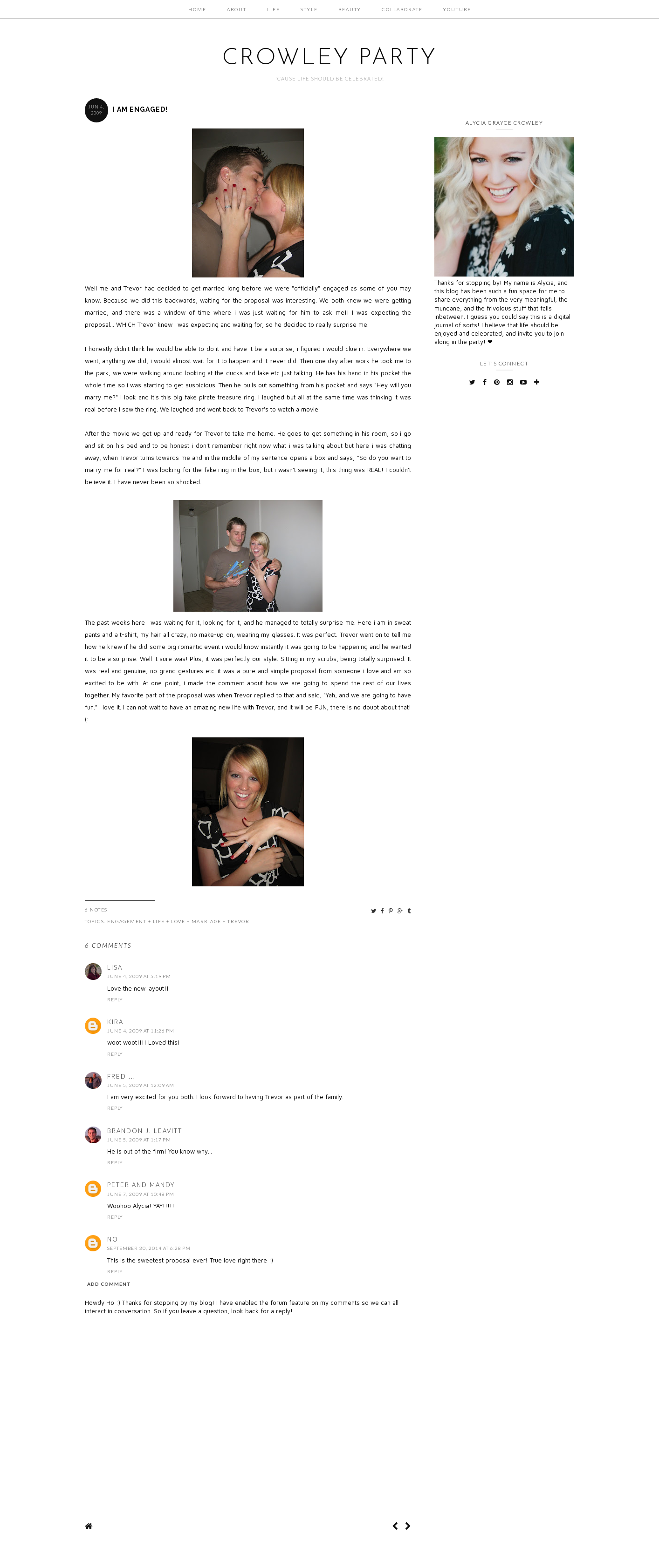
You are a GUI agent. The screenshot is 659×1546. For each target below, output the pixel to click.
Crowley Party (329, 58)
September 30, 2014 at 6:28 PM (149, 1248)
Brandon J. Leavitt (144, 1130)
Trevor (238, 921)
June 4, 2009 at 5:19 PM (139, 976)
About (237, 9)
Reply (115, 999)
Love (178, 921)
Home (197, 9)
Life (273, 9)
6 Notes (96, 909)
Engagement (126, 921)
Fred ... (121, 1076)
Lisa (115, 967)
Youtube (457, 9)
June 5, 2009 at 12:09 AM (140, 1085)
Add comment (109, 1284)
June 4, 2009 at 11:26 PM (140, 1030)
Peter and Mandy (141, 1184)
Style (309, 9)
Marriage (206, 921)
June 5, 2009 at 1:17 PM (139, 1139)
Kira (115, 1022)
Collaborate (402, 9)
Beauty (349, 9)
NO (112, 1239)
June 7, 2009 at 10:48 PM (140, 1194)
